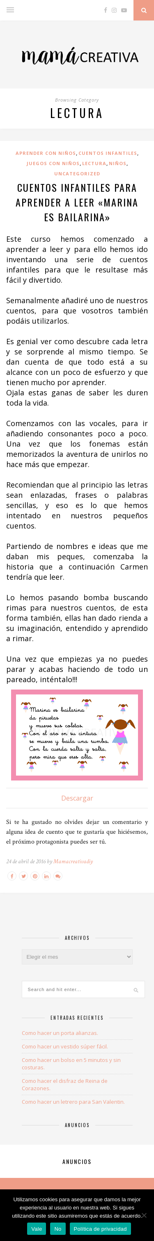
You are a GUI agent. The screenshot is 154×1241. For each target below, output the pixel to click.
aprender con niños (46, 153)
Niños (117, 163)
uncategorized (77, 173)
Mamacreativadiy (73, 861)
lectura (94, 163)
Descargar (77, 798)
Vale (36, 1229)
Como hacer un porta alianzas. (60, 1033)
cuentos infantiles (107, 153)
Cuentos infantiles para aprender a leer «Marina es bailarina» (77, 202)
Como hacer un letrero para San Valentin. (73, 1101)
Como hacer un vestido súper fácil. (65, 1046)
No (57, 1229)
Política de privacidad (100, 1229)
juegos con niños (53, 163)
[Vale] (144, 1215)
